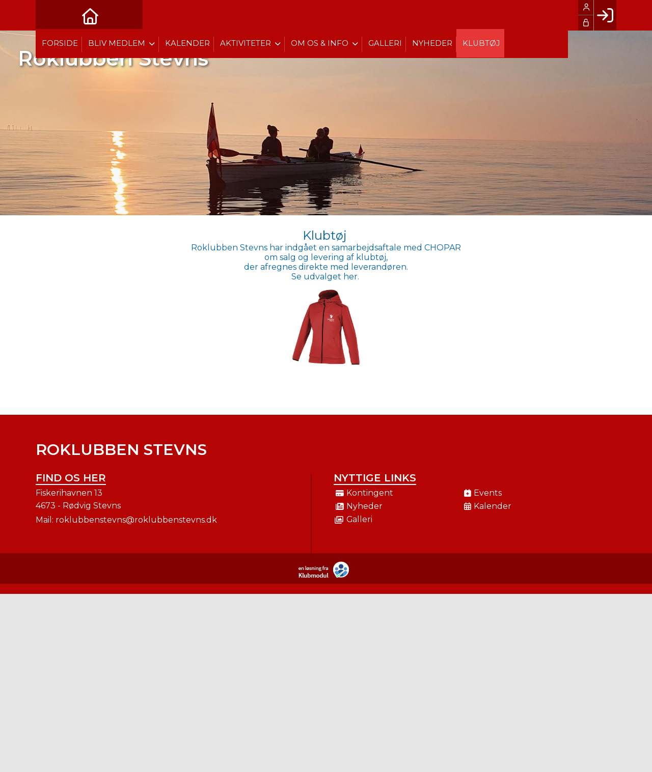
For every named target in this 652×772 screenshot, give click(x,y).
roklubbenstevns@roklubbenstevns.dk (136, 520)
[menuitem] (51, 15)
